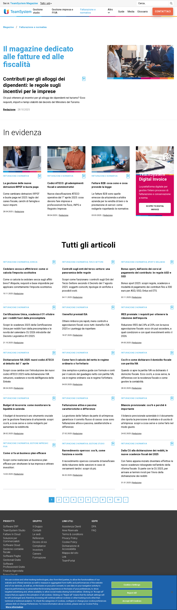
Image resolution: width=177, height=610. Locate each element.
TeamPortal (68, 560)
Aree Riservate (70, 530)
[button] (46, 3)
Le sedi (36, 534)
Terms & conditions (72, 534)
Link (64, 556)
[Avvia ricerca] (171, 3)
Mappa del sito (70, 552)
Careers (37, 553)
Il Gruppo (38, 526)
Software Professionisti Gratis (14, 565)
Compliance (39, 545)
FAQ (94, 530)
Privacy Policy (69, 538)
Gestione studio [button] (38, 11)
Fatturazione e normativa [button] (88, 11)
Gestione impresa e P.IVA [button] (62, 11)
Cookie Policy (69, 542)
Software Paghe (12, 556)
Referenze (38, 538)
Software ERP (10, 526)
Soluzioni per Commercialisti (11, 540)
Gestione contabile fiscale (13, 551)
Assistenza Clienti (71, 526)
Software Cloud (11, 545)
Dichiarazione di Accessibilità (70, 547)
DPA (94, 526)
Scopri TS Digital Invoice (155, 207)
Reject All (132, 596)
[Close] (172, 595)
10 (118, 499)
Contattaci (163, 11)
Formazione (39, 557)
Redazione (9, 109)
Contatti (37, 530)
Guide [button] (121, 11)
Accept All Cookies (132, 604)
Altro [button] (110, 11)
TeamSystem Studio (14, 530)
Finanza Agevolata (13, 570)
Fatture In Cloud (11, 534)
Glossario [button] (142, 11)
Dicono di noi (40, 542)
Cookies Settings (132, 588)
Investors (38, 549)
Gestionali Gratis (12, 559)
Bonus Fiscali (10, 574)
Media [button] (130, 11)
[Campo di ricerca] (152, 3)
